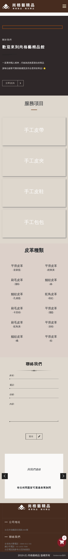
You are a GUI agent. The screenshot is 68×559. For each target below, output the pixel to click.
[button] (5, 476)
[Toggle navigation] (64, 6)
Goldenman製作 (59, 555)
